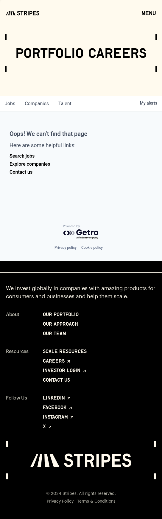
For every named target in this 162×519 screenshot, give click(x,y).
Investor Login (65, 370)
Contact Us (56, 380)
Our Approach (60, 324)
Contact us (21, 172)
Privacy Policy (60, 501)
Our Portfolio (61, 314)
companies (37, 103)
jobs (10, 103)
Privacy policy (65, 247)
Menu (148, 12)
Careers (57, 361)
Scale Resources (65, 351)
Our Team (54, 333)
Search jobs (22, 156)
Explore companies (30, 164)
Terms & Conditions (96, 501)
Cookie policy (92, 247)
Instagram (58, 417)
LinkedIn (57, 398)
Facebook (58, 407)
